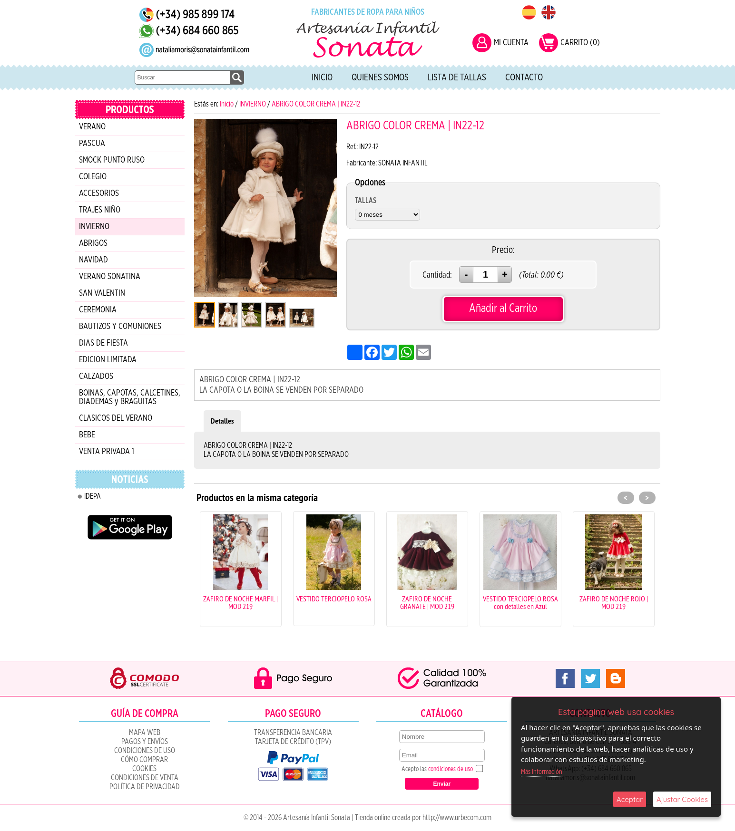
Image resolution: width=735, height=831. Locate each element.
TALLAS (365, 200)
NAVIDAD (93, 260)
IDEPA (92, 496)
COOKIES (144, 769)
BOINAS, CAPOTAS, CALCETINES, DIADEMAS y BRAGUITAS (129, 397)
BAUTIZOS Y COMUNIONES (120, 326)
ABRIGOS (93, 243)
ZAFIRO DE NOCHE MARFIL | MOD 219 (240, 602)
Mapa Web (144, 732)
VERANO (92, 127)
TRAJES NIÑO (99, 210)
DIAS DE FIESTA (103, 343)
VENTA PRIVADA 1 (106, 451)
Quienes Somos (380, 77)
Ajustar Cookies (682, 799)
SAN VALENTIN (102, 293)
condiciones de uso (450, 769)
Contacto (524, 77)
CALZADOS (96, 376)
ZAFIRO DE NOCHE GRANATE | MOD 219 (427, 602)
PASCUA (92, 143)
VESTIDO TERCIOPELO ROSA (334, 598)
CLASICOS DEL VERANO (115, 418)
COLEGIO (93, 177)
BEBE (87, 435)
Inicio (322, 77)
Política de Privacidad (144, 787)
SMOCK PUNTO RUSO (112, 160)
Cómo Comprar (144, 759)
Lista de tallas (457, 77)
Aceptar (630, 799)
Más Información (541, 771)
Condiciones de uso (144, 750)
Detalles (222, 421)
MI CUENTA (511, 43)
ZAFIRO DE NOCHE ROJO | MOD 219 (613, 602)
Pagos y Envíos (144, 741)
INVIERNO (94, 226)
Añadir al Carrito (503, 308)
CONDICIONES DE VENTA (144, 778)
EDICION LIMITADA (108, 360)
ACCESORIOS (99, 193)
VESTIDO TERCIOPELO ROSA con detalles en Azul (520, 602)
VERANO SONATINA (109, 276)
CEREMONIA (98, 310)
